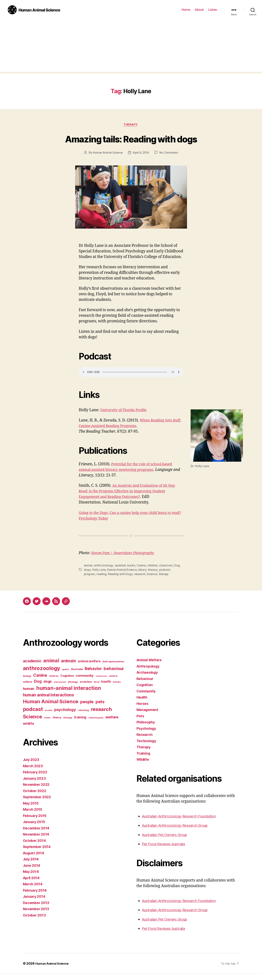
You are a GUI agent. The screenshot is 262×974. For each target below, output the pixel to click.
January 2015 (35, 822)
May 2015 (31, 803)
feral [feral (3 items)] (96, 682)
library (143, 570)
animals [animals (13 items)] (68, 661)
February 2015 (36, 816)
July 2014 (32, 859)
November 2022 (37, 785)
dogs (87, 570)
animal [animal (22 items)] (51, 661)
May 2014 (32, 872)
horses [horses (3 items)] (116, 682)
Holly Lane (99, 570)
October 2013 (35, 915)
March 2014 (33, 884)
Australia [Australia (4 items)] (77, 669)
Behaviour (145, 679)
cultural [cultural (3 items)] (113, 676)
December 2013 (37, 903)
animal (88, 566)
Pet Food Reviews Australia (165, 844)
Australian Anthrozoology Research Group (178, 826)
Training (143, 753)
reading (102, 574)
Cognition (145, 685)
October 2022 (35, 791)
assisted (120, 566)
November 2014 (37, 834)
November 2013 (37, 909)
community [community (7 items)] (85, 676)
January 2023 (35, 778)
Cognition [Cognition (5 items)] (67, 676)
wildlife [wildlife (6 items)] (28, 724)
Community (146, 691)
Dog (177, 566)
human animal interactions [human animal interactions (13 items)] (48, 695)
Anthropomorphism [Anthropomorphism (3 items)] (113, 662)
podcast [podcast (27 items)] (33, 710)
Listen (212, 10)
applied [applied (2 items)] (65, 670)
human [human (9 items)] (28, 689)
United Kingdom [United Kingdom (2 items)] (95, 718)
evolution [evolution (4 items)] (86, 682)
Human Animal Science (107, 153)
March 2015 (33, 810)
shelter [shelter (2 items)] (47, 718)
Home (186, 10)
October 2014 (35, 841)
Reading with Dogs (120, 574)
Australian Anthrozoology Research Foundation (183, 816)
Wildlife (143, 760)
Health (142, 697)
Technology (147, 741)
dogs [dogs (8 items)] (47, 682)
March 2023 (33, 766)
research (140, 574)
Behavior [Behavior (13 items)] (93, 669)
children (153, 566)
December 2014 (37, 828)
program (89, 574)
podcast (165, 570)
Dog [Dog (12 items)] (37, 681)
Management (148, 710)
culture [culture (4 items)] (27, 682)
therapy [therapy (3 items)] (67, 718)
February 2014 (36, 890)
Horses (142, 704)
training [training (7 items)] (80, 718)
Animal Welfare (150, 660)
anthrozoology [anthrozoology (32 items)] (41, 669)
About (199, 10)
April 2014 (32, 878)
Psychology (147, 728)
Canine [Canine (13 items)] (40, 675)
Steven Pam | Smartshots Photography (125, 553)
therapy (165, 574)
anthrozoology (103, 566)
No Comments (169, 153)
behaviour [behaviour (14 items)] (114, 669)
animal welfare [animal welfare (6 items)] (89, 662)
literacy (153, 570)
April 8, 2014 (141, 153)
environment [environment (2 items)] (60, 682)
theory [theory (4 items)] (57, 718)
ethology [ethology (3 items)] (73, 682)
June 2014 (32, 865)
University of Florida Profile (125, 410)
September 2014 (38, 847)
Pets (140, 716)
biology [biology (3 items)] (27, 676)
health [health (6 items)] (106, 682)
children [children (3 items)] (53, 676)
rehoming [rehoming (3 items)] (83, 710)
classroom (166, 566)
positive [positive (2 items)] (48, 711)
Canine (141, 566)
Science (153, 574)
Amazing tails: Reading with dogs (131, 139)
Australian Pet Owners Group (167, 835)
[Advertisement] (131, 46)
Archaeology (148, 673)
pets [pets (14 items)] (100, 702)
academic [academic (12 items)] (32, 661)
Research (144, 735)
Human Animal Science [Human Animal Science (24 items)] (50, 702)
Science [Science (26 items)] (32, 717)
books (131, 566)
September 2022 (38, 797)
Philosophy (146, 722)
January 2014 (35, 897)
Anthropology (148, 666)
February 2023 (36, 772)
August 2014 (34, 853)
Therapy (131, 125)
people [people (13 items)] (87, 702)
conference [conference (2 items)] (101, 676)
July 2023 (32, 760)
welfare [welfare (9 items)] (111, 717)
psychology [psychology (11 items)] (65, 710)
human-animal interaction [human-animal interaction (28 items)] (68, 689)
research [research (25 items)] (101, 710)
